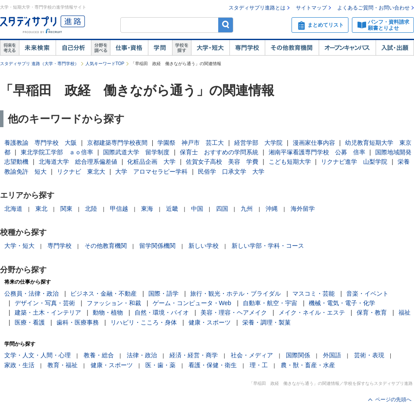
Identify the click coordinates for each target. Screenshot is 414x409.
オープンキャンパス (347, 48)
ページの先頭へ (393, 400)
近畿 (172, 208)
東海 (147, 208)
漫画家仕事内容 (314, 142)
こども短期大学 (290, 161)
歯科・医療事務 (77, 322)
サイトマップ (311, 8)
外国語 (332, 355)
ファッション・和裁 (114, 303)
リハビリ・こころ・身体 (143, 322)
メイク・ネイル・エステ (312, 312)
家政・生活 (19, 365)
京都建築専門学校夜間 (117, 142)
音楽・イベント (367, 293)
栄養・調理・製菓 (266, 322)
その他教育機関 (292, 48)
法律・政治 (142, 355)
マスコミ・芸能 (313, 293)
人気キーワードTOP (104, 63)
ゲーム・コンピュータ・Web (192, 303)
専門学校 (247, 48)
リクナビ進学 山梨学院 (354, 161)
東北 (41, 208)
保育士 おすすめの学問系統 (219, 152)
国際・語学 (163, 293)
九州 (247, 208)
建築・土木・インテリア (48, 312)
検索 (225, 24)
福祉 (404, 312)
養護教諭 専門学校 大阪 (40, 142)
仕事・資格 (129, 48)
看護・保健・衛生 (212, 365)
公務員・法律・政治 (31, 293)
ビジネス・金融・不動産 (103, 293)
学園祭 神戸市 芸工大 (190, 142)
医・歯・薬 (160, 365)
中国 (197, 208)
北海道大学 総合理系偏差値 (78, 161)
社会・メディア (252, 355)
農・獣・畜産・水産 (308, 365)
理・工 (259, 365)
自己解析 (73, 48)
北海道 (13, 208)
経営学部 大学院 (258, 142)
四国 (222, 208)
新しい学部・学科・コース (268, 245)
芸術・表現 (369, 355)
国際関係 (298, 355)
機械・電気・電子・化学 (342, 303)
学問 (160, 48)
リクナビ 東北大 (81, 171)
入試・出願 (395, 48)
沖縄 (272, 208)
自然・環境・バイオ (162, 312)
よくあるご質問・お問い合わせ (373, 8)
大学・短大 (210, 48)
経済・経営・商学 (193, 355)
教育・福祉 (62, 365)
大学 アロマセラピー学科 (151, 171)
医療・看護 (30, 322)
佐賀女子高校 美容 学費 (222, 161)
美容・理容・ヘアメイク (234, 312)
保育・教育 (372, 312)
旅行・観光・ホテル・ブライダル (235, 293)
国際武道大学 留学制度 (136, 152)
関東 (66, 208)
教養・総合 (99, 355)
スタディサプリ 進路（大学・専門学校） (39, 63)
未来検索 (37, 48)
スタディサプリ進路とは (257, 8)
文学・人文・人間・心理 (37, 355)
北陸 (91, 208)
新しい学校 (203, 245)
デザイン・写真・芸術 (45, 303)
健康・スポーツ (209, 322)
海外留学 (303, 208)
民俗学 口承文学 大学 (231, 171)
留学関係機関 (157, 245)
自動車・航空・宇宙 (270, 303)
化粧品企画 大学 (151, 161)
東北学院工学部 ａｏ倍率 (57, 152)
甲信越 (119, 208)
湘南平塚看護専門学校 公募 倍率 (317, 152)
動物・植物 (108, 312)
